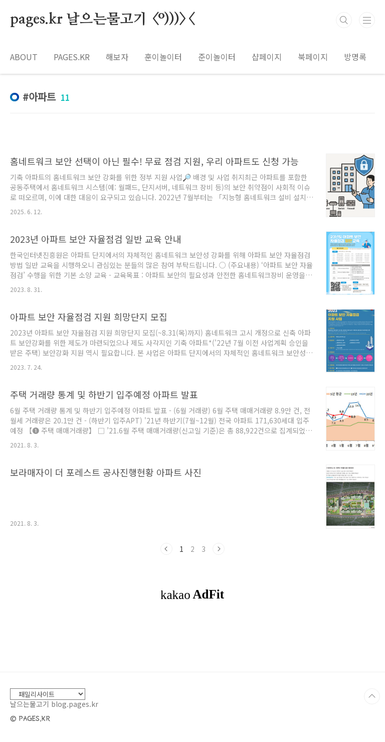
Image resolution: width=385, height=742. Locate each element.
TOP (372, 696)
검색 (343, 20)
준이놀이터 (217, 57)
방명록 (355, 57)
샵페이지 (267, 57)
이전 (166, 549)
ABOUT (24, 57)
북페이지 (313, 57)
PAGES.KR (72, 57)
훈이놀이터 (163, 57)
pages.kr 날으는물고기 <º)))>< (102, 20)
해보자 (117, 57)
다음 (219, 549)
